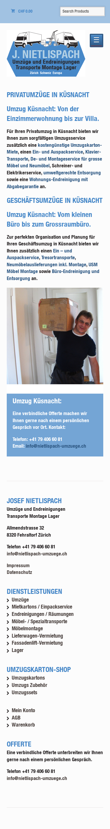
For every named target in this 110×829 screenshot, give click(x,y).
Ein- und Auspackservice (58, 152)
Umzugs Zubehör (29, 685)
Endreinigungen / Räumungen (43, 614)
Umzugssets (24, 692)
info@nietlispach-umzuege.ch (56, 446)
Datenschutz (19, 572)
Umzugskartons (28, 677)
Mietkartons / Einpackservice (42, 606)
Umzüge (20, 599)
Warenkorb (23, 724)
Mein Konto (23, 710)
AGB (16, 717)
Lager (17, 650)
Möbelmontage (27, 628)
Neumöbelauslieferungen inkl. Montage (46, 264)
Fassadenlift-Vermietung (37, 642)
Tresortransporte (58, 257)
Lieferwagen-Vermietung (37, 635)
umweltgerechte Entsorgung (72, 172)
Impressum (18, 565)
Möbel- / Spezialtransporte (39, 621)
